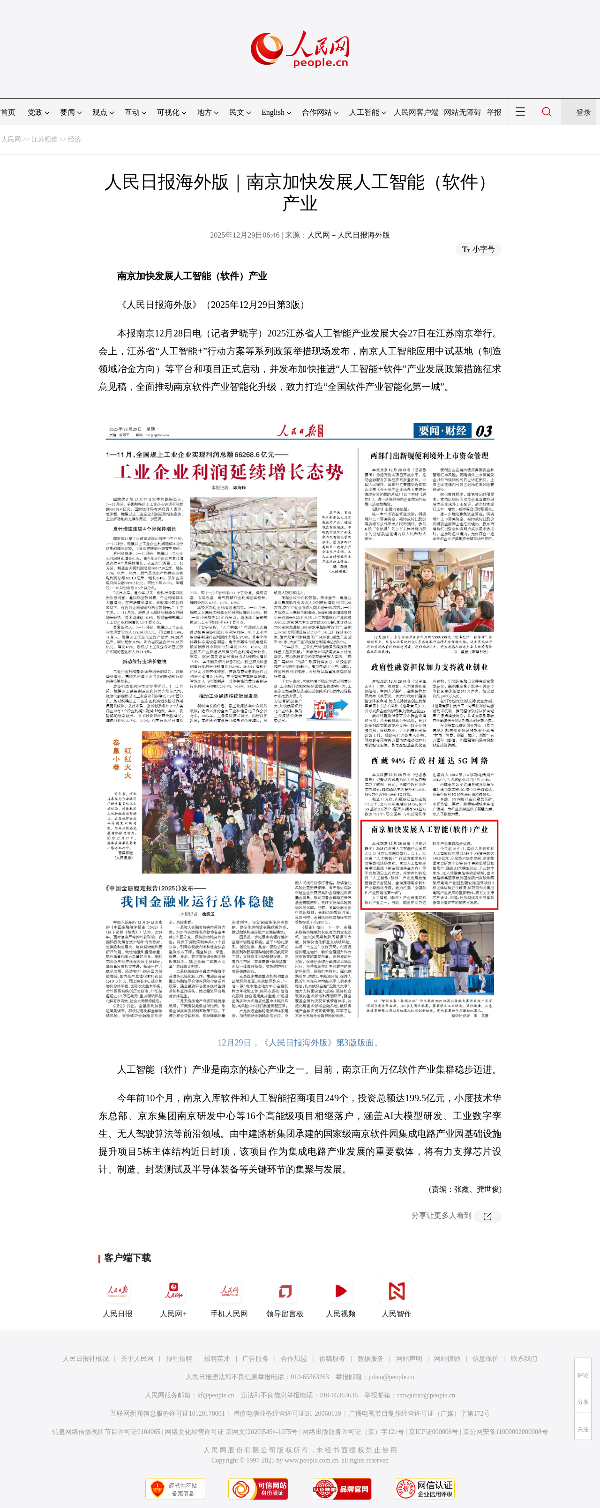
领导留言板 (285, 1296)
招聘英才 (217, 1358)
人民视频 (340, 1296)
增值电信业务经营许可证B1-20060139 (287, 1413)
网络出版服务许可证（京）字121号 (353, 1431)
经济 (74, 139)
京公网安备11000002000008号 (505, 1431)
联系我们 (524, 1358)
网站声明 (409, 1358)
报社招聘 (179, 1358)
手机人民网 (229, 1296)
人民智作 (396, 1296)
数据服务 (371, 1358)
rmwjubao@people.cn (426, 1395)
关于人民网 (137, 1358)
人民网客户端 (416, 112)
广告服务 (255, 1358)
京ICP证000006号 (433, 1431)
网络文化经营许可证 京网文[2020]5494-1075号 (231, 1431)
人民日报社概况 (86, 1358)
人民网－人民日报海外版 (349, 235)
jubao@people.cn (391, 1377)
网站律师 (447, 1358)
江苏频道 (44, 139)
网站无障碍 (462, 112)
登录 (583, 112)
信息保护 (485, 1358)
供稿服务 (332, 1358)
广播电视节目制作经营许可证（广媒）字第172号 (419, 1413)
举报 (494, 112)
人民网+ (173, 1296)
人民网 (11, 139)
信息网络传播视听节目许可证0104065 (106, 1431)
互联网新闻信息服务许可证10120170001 (167, 1413)
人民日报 (117, 1296)
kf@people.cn (215, 1395)
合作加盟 (294, 1358)
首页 (7, 112)
